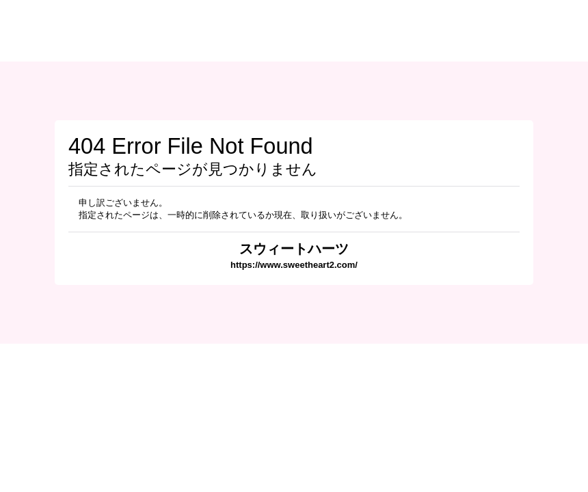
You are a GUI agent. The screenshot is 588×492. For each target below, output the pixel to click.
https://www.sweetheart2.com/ (294, 265)
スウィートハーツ (294, 248)
